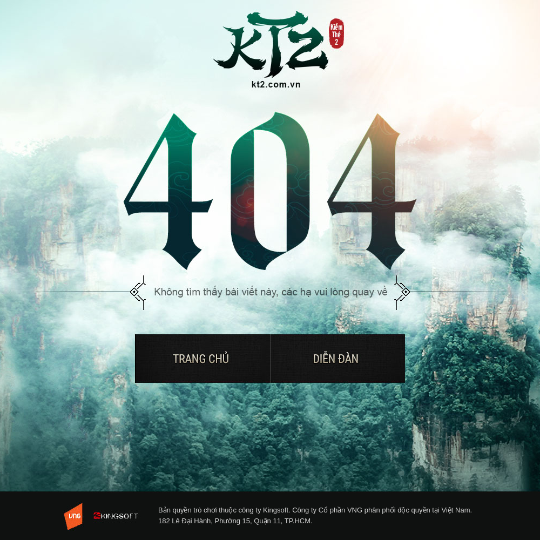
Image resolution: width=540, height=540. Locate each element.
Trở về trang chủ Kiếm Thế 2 (279, 50)
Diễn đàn (337, 358)
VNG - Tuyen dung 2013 (74, 516)
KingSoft (120, 516)
